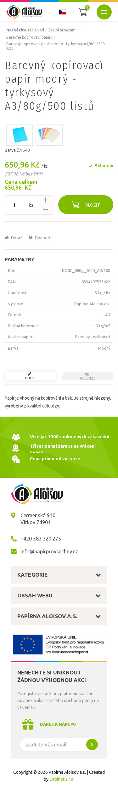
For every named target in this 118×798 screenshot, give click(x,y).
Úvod (39, 30)
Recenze (87, 376)
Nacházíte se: (19, 30)
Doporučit (41, 238)
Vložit (85, 204)
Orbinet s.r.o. (61, 779)
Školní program (62, 30)
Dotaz (13, 238)
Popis (29, 376)
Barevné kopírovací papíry (29, 37)
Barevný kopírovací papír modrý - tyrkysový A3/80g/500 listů (55, 46)
